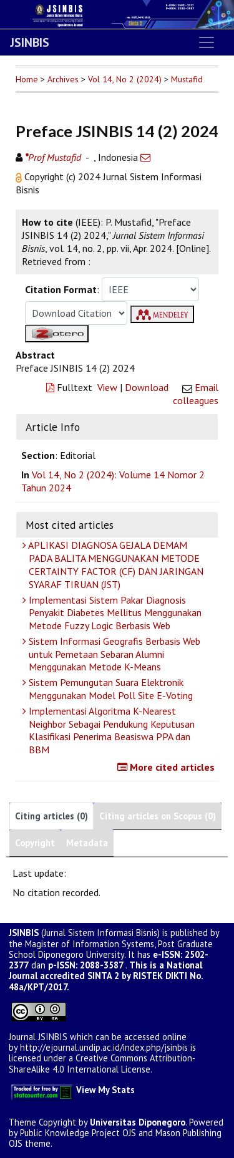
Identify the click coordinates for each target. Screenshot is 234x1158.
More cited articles (167, 767)
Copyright (35, 843)
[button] (20, 176)
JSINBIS (29, 42)
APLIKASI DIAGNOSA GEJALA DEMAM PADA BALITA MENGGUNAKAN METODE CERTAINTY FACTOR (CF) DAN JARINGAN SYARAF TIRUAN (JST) (114, 564)
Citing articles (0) (51, 816)
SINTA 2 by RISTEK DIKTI (137, 976)
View (107, 387)
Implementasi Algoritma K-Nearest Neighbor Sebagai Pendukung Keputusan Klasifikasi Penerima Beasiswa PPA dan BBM (110, 730)
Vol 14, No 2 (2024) (125, 79)
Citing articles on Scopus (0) (157, 816)
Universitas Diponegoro (137, 1122)
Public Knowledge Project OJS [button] (78, 1133)
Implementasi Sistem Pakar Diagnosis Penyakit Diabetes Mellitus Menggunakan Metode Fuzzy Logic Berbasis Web (114, 613)
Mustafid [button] (187, 79)
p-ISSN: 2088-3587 (85, 965)
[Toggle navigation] (206, 42)
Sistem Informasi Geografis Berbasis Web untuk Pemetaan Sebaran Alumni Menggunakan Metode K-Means (113, 654)
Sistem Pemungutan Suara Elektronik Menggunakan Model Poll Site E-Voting (109, 689)
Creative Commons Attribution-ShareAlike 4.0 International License (102, 1063)
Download (146, 387)
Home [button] (27, 79)
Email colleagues (195, 394)
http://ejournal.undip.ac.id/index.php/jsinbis (104, 1047)
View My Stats (105, 1090)
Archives (63, 79)
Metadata (87, 843)
